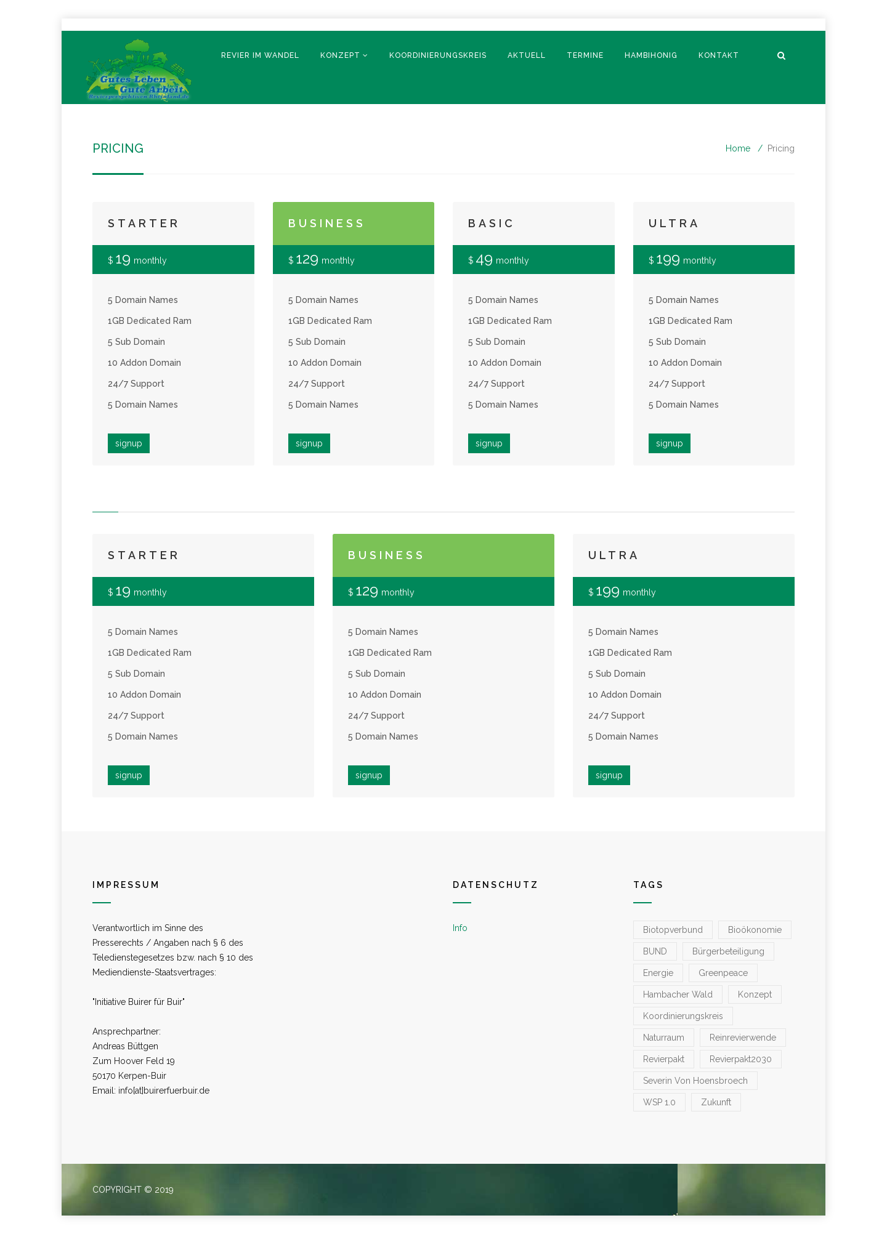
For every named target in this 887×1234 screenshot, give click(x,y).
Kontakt (719, 55)
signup (128, 443)
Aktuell (527, 55)
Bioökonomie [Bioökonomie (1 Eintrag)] (755, 930)
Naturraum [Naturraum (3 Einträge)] (663, 1037)
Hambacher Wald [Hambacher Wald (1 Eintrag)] (678, 994)
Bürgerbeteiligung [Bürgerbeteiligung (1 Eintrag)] (728, 951)
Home (738, 148)
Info (460, 928)
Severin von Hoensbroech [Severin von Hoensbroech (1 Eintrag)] (695, 1081)
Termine (585, 55)
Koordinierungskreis (438, 55)
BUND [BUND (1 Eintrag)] (655, 951)
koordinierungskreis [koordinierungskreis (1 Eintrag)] (683, 1016)
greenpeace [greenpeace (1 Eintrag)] (723, 973)
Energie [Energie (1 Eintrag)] (658, 973)
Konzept (340, 55)
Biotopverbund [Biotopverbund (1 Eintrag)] (673, 930)
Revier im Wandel (260, 55)
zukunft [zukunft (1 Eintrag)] (716, 1102)
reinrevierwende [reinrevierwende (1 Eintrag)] (743, 1037)
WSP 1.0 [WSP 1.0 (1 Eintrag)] (659, 1102)
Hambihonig (651, 55)
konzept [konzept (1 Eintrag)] (755, 994)
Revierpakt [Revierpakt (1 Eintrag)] (663, 1059)
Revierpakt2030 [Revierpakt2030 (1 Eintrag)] (741, 1059)
